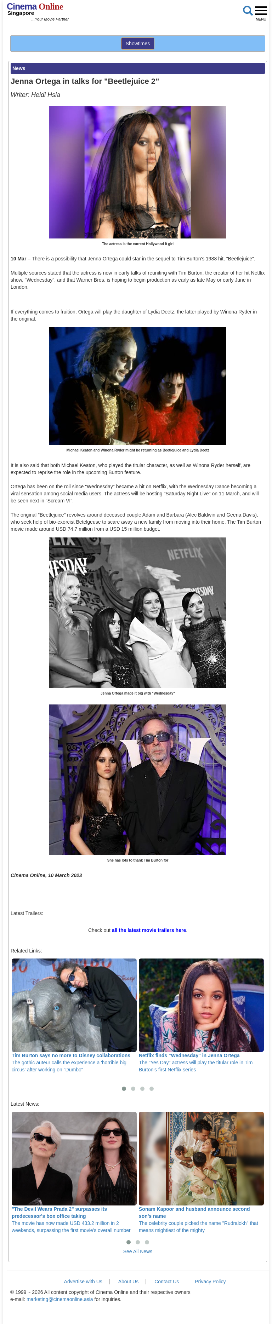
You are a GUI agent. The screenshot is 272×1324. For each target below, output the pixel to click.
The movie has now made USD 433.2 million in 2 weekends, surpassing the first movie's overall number (74, 1172)
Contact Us (166, 1281)
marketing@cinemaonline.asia (60, 1299)
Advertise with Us (83, 1281)
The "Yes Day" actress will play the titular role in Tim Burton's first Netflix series (201, 1016)
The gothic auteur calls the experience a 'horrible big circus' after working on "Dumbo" (74, 1016)
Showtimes (138, 43)
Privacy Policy (210, 1281)
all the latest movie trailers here (149, 930)
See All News (137, 1251)
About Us (128, 1281)
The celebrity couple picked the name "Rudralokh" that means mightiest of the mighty (201, 1172)
